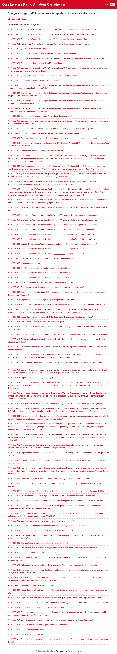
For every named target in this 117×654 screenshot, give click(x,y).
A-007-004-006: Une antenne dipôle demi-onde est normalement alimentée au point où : (43, 258)
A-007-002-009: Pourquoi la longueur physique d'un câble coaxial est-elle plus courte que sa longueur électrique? (53, 138)
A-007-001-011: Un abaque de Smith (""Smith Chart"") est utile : (33, 80)
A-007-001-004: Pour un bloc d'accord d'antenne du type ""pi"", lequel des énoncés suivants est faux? (48, 44)
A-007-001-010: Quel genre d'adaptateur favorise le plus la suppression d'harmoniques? (43, 76)
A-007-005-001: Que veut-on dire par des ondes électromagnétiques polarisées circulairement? (46, 287)
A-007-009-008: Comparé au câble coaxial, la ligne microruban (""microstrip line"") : (41, 625)
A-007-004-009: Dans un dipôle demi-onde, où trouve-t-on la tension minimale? (39, 273)
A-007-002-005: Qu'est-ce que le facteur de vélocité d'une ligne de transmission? (40, 116)
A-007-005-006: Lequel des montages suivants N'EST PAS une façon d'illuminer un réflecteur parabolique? (50, 317)
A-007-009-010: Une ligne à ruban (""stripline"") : (27, 634)
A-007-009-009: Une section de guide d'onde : (26, 630)
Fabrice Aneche (61, 651)
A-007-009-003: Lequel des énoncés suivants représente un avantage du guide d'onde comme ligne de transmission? (55, 598)
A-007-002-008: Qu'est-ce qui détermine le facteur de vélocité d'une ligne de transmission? (44, 133)
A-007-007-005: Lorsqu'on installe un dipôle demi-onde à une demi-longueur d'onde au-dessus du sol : (49, 479)
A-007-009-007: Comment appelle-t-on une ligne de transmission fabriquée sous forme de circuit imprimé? (50, 620)
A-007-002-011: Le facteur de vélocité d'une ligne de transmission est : (36, 151)
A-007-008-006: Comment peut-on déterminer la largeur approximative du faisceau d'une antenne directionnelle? (53, 548)
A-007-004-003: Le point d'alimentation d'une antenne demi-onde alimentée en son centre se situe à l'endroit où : (53, 244)
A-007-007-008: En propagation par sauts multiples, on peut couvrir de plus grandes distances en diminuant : (51, 496)
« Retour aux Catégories (18, 19)
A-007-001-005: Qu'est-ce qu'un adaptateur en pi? (28, 49)
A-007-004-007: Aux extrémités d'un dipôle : (25, 263)
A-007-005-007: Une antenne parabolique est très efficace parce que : (36, 322)
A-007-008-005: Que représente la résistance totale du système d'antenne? (38, 543)
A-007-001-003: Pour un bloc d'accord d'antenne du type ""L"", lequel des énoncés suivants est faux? (48, 39)
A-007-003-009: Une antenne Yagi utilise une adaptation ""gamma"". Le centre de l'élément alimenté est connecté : (54, 220)
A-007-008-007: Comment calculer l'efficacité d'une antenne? (32, 553)
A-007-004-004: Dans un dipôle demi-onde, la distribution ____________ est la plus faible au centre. (48, 249)
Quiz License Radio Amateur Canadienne (34, 4)
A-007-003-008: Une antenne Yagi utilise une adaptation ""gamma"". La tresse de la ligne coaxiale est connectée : (53, 215)
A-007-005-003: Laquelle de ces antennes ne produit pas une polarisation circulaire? (41, 300)
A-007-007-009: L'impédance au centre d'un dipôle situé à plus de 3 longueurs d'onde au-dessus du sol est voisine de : (55, 501)
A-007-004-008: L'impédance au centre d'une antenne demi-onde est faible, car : (40, 268)
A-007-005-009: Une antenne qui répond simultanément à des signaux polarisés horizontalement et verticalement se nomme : (58, 334)
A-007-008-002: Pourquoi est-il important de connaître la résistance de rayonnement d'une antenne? (48, 526)
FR (112, 4)
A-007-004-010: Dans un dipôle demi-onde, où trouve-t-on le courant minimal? (39, 278)
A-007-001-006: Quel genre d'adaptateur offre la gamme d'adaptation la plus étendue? (42, 53)
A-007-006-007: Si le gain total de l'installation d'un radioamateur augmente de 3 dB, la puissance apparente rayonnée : (55, 404)
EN (106, 4)
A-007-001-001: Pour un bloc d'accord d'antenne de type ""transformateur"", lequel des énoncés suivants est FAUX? (54, 29)
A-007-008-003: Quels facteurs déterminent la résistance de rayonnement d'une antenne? (44, 530)
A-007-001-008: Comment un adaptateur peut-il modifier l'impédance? (36, 63)
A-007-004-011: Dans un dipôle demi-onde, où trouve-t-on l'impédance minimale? (40, 282)
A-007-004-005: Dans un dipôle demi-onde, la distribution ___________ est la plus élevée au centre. (48, 254)
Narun (79, 651)
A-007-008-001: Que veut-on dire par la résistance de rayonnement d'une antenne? (41, 521)
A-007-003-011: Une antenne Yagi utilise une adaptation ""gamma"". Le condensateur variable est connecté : (51, 230)
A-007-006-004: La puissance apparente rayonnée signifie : (31, 378)
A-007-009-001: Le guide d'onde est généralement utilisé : (31, 585)
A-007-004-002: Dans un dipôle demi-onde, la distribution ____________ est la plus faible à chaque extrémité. (52, 239)
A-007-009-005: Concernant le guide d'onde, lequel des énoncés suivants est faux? (41, 607)
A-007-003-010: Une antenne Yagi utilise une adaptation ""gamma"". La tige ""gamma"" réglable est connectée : (52, 225)
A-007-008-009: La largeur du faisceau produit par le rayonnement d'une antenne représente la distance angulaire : (54, 565)
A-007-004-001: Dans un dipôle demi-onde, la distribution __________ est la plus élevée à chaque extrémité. (51, 234)
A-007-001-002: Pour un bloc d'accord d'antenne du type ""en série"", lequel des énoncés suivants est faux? (51, 34)
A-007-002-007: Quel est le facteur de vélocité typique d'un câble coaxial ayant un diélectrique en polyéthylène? (52, 129)
